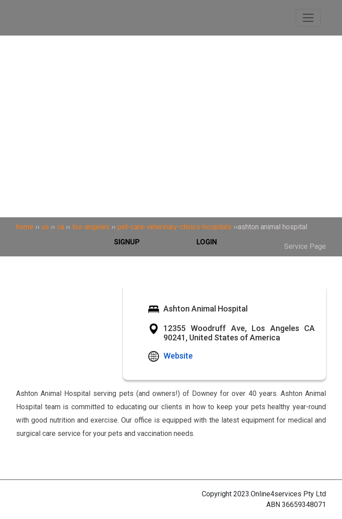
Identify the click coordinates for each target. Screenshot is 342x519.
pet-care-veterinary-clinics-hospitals (175, 227)
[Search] (171, 60)
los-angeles (91, 227)
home (24, 227)
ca (60, 227)
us (45, 227)
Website (178, 355)
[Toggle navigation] (308, 18)
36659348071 (304, 504)
